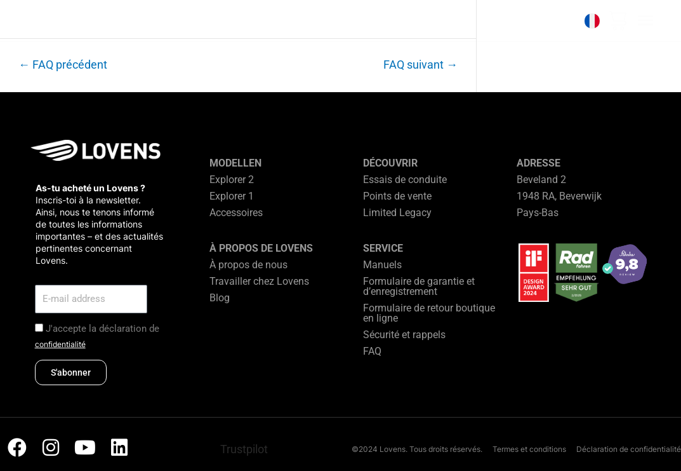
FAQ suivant (420, 65)
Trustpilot (244, 449)
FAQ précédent (62, 65)
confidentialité (60, 344)
